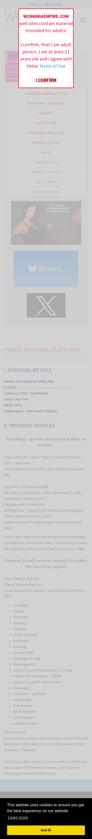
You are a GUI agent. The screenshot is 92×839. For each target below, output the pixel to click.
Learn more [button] (18, 817)
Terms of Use (52, 66)
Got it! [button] (46, 830)
